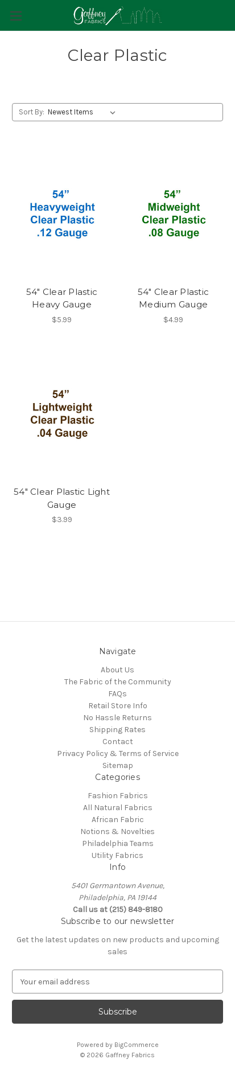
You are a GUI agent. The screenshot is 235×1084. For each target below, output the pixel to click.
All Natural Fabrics (117, 807)
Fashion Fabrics (118, 795)
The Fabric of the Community (117, 682)
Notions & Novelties (117, 831)
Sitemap (117, 765)
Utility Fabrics (117, 855)
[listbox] (84, 112)
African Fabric (118, 819)
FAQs (117, 694)
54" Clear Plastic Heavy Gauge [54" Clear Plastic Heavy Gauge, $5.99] (61, 298)
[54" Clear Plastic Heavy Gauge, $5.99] (62, 214)
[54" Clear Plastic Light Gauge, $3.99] (62, 414)
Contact (117, 741)
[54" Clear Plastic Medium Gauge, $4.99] (173, 214)
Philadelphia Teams (118, 843)
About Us (117, 670)
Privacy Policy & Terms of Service (118, 753)
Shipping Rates (117, 729)
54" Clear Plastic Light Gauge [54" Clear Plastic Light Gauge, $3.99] (62, 498)
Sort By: (31, 112)
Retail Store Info (117, 706)
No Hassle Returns (117, 717)
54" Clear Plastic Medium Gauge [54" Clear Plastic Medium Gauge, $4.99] (173, 298)
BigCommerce (136, 1045)
